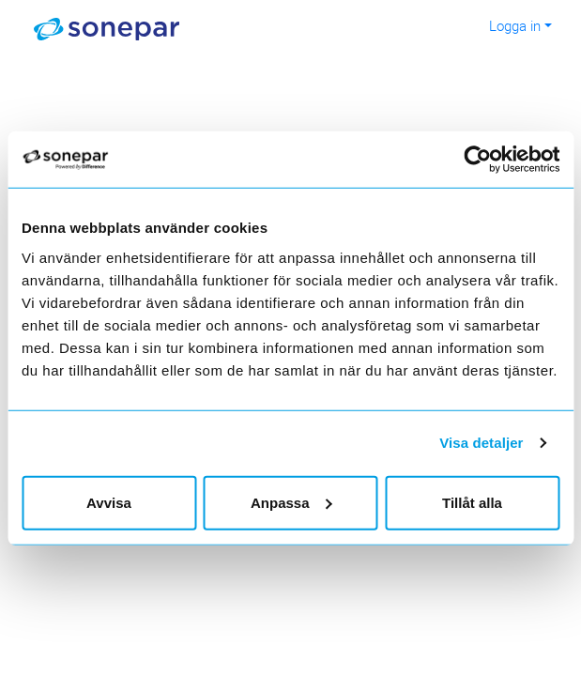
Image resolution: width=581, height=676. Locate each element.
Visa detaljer (481, 443)
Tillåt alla (472, 502)
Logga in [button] (515, 25)
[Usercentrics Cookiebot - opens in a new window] (491, 160)
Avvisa (108, 502)
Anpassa (291, 502)
